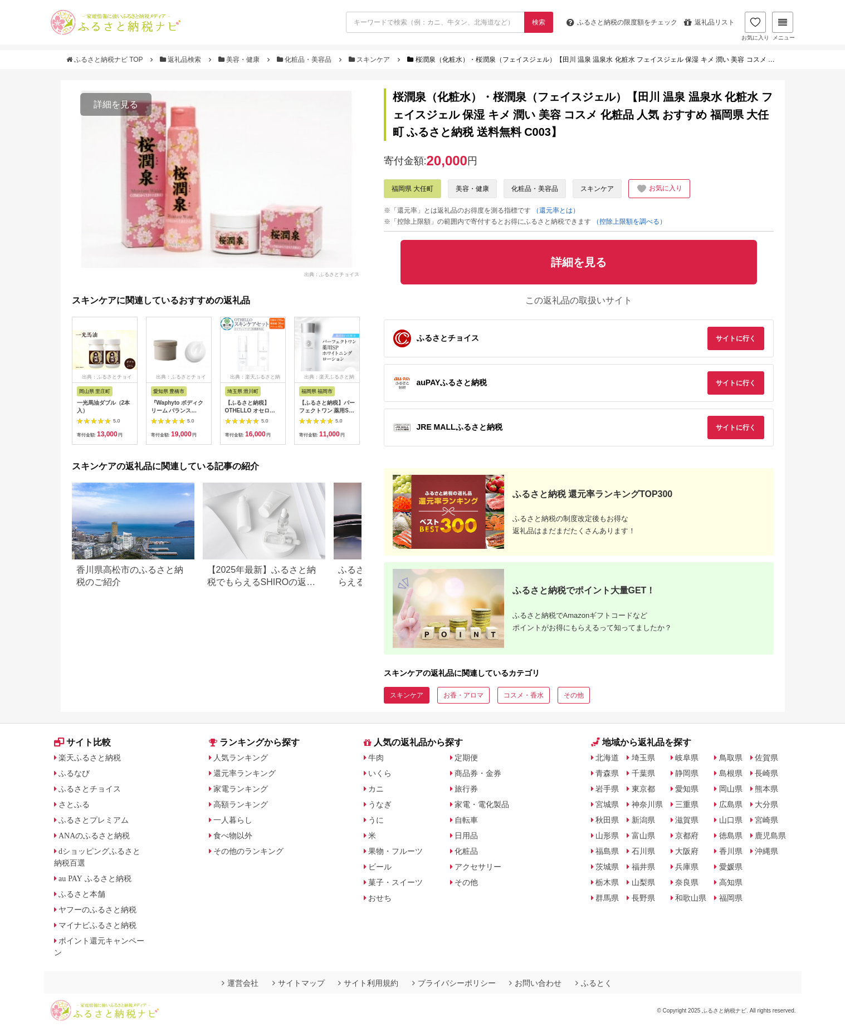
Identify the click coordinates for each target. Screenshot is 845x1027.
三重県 (687, 804)
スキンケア (370, 59)
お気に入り (755, 26)
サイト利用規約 (368, 983)
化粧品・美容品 (305, 59)
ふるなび (74, 773)
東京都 (643, 789)
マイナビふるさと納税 (97, 925)
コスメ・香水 (524, 695)
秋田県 (607, 820)
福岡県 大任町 (412, 189)
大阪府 (687, 851)
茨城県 (607, 867)
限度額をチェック (621, 22)
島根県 (731, 773)
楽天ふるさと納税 (89, 757)
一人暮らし (232, 820)
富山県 (643, 835)
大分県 (766, 804)
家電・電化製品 (482, 804)
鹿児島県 (770, 835)
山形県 (607, 835)
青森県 (607, 773)
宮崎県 (766, 820)
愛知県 (687, 789)
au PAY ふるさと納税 (94, 878)
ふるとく (593, 983)
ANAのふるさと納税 (94, 835)
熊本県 (766, 789)
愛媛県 (731, 867)
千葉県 (643, 773)
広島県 (731, 804)
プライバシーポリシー (454, 983)
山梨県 (643, 882)
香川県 (731, 851)
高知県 (731, 882)
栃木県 (607, 882)
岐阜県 (687, 757)
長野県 (643, 898)
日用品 (466, 835)
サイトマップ (298, 983)
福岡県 (731, 898)
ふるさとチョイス (89, 789)
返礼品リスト (709, 22)
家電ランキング (240, 789)
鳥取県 (731, 757)
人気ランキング (240, 757)
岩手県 (607, 789)
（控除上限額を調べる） (629, 221)
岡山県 (731, 789)
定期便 (466, 757)
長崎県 (766, 773)
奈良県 (687, 882)
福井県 (643, 867)
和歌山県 (690, 898)
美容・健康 (240, 59)
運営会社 (240, 983)
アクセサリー (478, 867)
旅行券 (466, 789)
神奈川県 (647, 804)
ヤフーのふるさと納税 (97, 909)
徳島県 (731, 835)
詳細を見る (116, 104)
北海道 (607, 757)
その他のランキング (248, 851)
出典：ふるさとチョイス (331, 274)
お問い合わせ (535, 983)
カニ (376, 789)
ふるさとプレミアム (93, 820)
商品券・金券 (478, 773)
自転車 (466, 820)
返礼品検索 (181, 59)
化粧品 (466, 851)
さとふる (74, 804)
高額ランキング (240, 804)
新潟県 (643, 820)
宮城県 (607, 804)
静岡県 (687, 773)
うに (376, 820)
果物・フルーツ (395, 851)
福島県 (607, 851)
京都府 (687, 835)
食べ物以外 (232, 835)
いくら (380, 773)
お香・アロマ (463, 695)
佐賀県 (766, 757)
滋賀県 (687, 820)
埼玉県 (643, 757)
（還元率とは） (556, 210)
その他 (574, 695)
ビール (380, 867)
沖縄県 (766, 851)
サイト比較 (82, 742)
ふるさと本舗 (81, 894)
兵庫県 (687, 867)
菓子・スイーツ (395, 882)
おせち (380, 898)
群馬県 (607, 898)
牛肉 (376, 757)
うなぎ (380, 804)
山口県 (731, 820)
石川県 (643, 851)
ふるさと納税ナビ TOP (105, 59)
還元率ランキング (244, 773)
